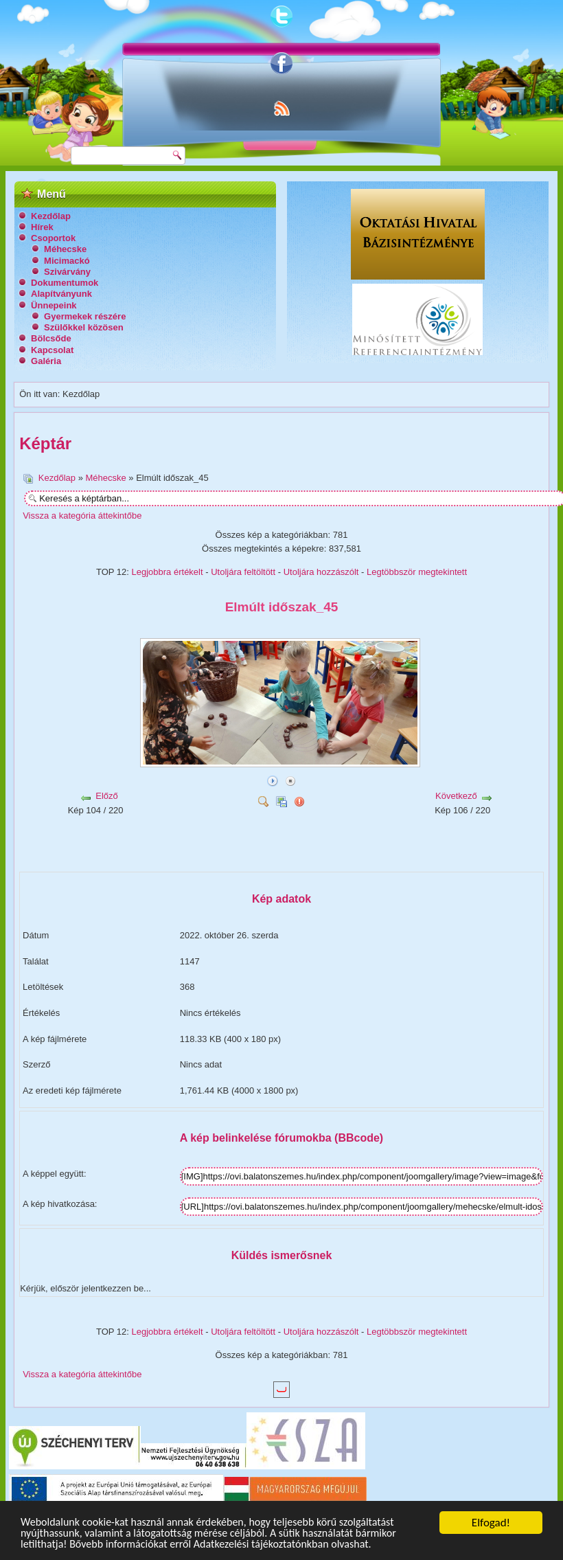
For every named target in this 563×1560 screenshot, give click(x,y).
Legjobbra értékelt (167, 572)
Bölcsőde (51, 338)
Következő (456, 796)
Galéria (46, 361)
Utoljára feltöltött (243, 572)
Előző (106, 796)
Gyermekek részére (85, 316)
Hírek (42, 227)
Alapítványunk (61, 294)
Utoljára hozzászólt (321, 572)
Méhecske (65, 249)
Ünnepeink (53, 305)
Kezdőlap (51, 216)
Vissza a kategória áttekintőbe (82, 515)
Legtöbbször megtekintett (417, 572)
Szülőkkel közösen (84, 327)
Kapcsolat (52, 350)
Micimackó (66, 261)
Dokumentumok (64, 283)
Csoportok (53, 238)
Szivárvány (67, 272)
